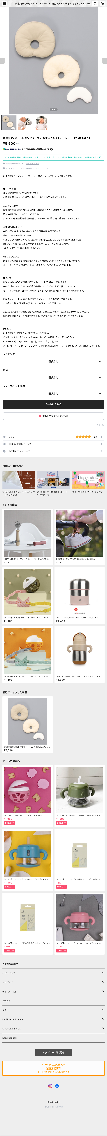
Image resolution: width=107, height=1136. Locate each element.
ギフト (5, 1010)
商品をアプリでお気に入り (53, 416)
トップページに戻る (53, 1052)
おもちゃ (6, 1001)
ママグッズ (7, 982)
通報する (100, 425)
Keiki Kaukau (9, 1038)
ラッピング (9, 354)
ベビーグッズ (8, 973)
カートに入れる (53, 404)
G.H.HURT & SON (11, 1028)
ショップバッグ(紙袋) (15, 386)
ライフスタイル (9, 991)
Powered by (53, 1107)
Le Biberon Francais (13, 1019)
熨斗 (5, 370)
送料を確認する (32, 163)
